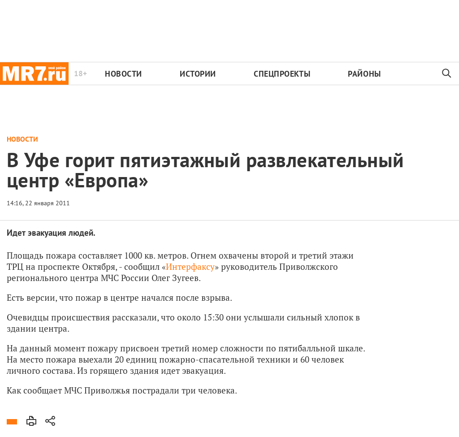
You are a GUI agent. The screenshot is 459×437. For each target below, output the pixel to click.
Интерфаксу (190, 266)
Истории (198, 74)
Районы (364, 74)
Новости (123, 74)
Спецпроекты (282, 74)
